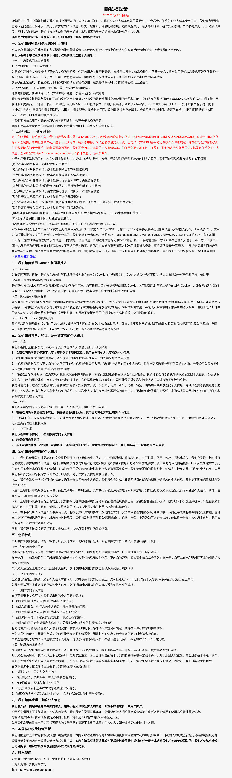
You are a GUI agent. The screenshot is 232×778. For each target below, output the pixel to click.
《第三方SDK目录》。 (26, 256)
